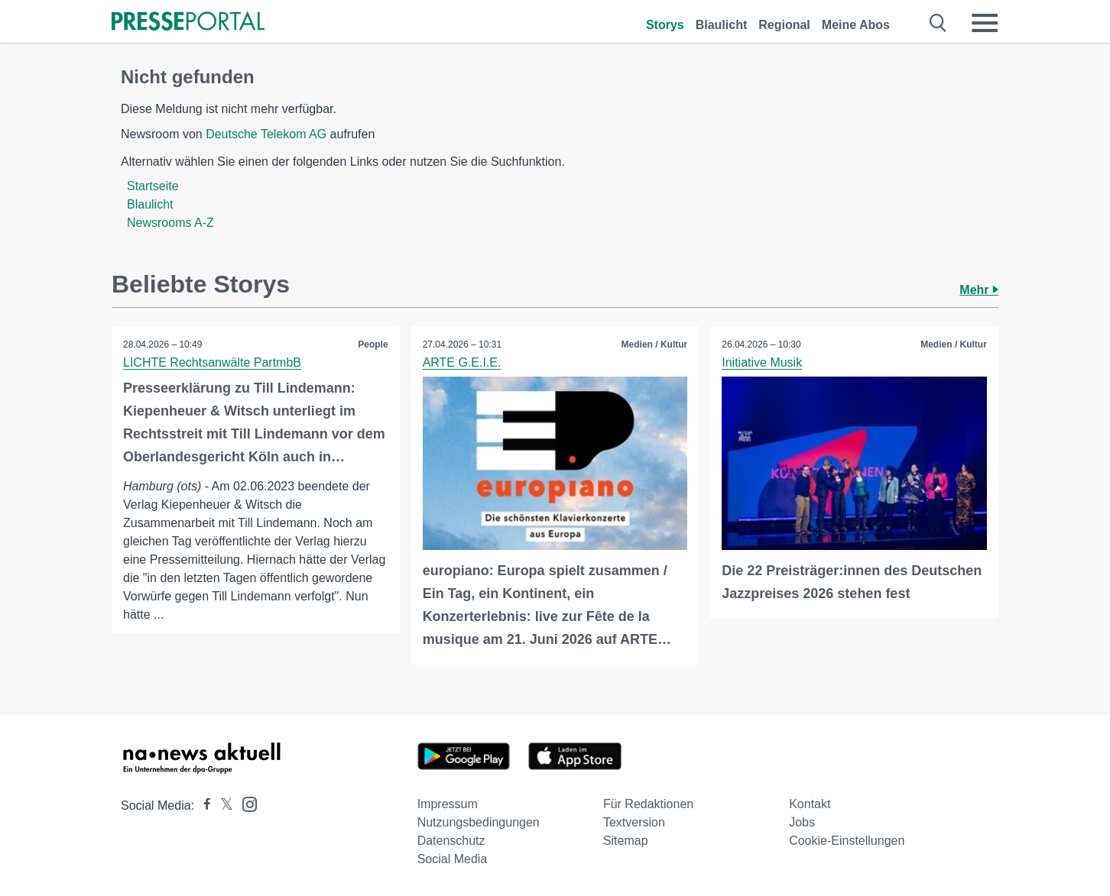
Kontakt (809, 803)
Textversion (634, 822)
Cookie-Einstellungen (846, 840)
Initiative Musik (762, 362)
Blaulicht (722, 24)
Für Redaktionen (648, 803)
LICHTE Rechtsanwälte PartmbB (212, 362)
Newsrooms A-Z (170, 222)
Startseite (153, 186)
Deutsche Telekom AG (266, 134)
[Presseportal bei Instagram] (245, 803)
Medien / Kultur (655, 344)
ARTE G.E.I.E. (462, 362)
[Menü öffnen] (984, 23)
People (373, 344)
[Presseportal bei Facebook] (202, 805)
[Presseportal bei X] (222, 805)
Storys (665, 24)
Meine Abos (856, 24)
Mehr (978, 289)
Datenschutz (451, 840)
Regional (784, 24)
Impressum (447, 803)
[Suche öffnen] (938, 23)
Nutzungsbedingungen (478, 822)
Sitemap (625, 840)
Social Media (452, 858)
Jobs (802, 822)
